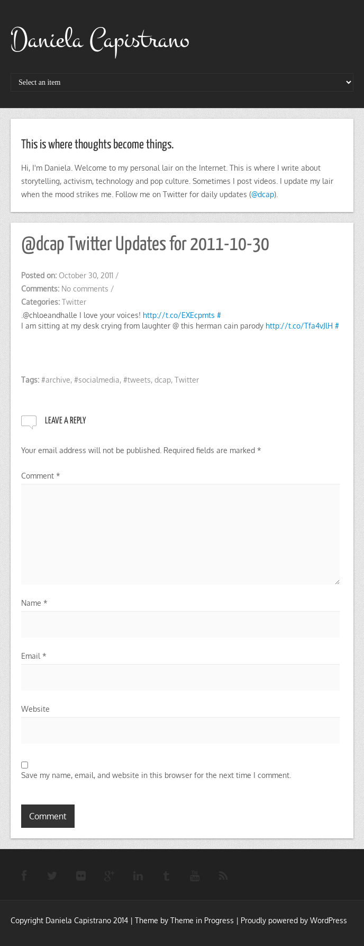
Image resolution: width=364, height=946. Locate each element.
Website (35, 708)
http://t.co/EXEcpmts (179, 315)
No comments (84, 288)
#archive (55, 379)
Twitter (74, 301)
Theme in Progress (202, 920)
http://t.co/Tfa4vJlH (299, 325)
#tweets (137, 379)
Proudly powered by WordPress (294, 920)
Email (34, 655)
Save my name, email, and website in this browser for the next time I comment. (156, 775)
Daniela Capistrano (100, 40)
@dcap (262, 194)
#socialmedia (97, 379)
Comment (40, 475)
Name (34, 602)
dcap (162, 379)
